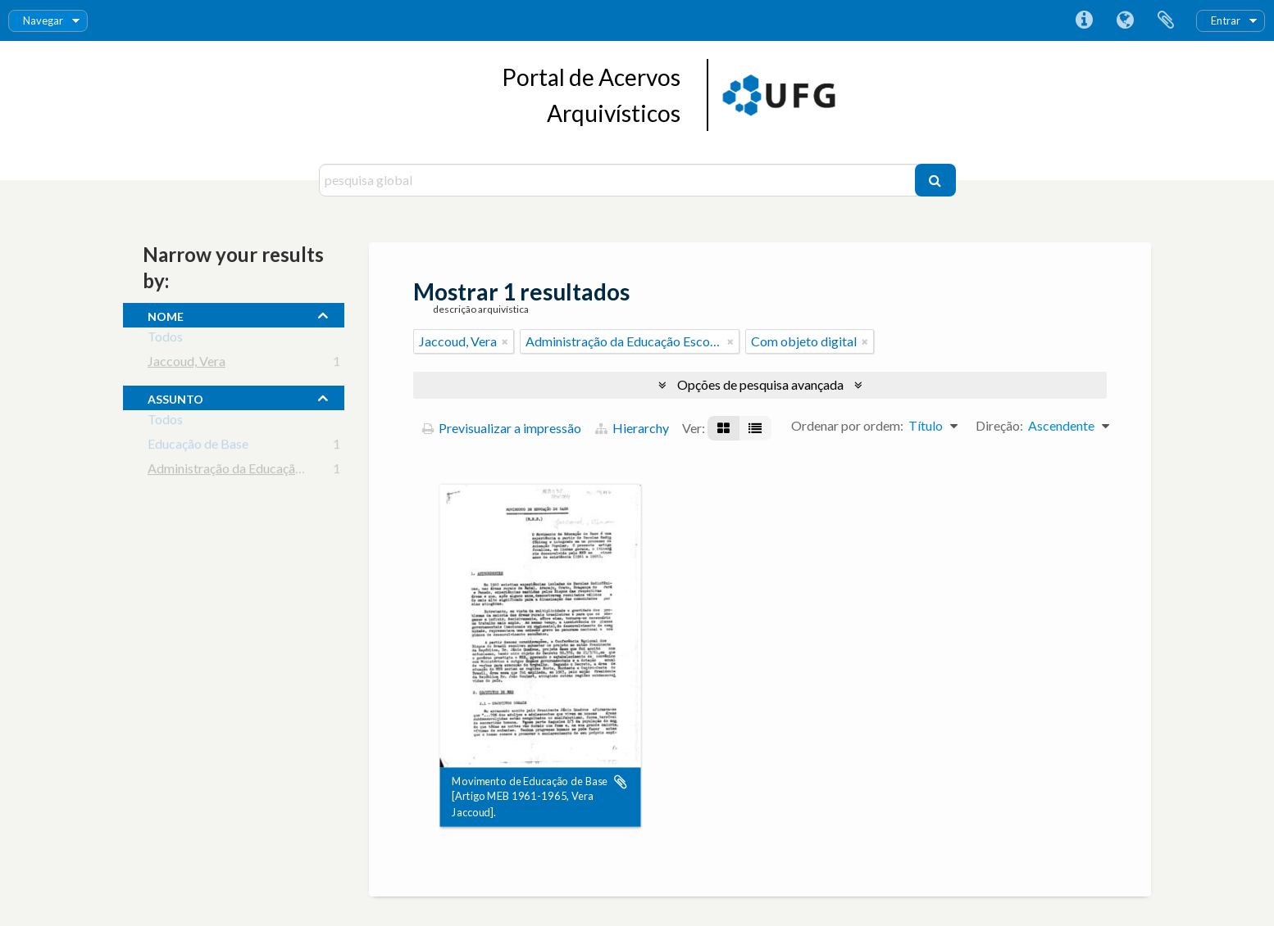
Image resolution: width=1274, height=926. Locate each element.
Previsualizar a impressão (501, 428)
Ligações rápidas (1083, 20)
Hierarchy (632, 428)
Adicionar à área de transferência (620, 782)
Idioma (1124, 20)
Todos (165, 339)
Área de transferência (1165, 20)
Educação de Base (198, 446)
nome (166, 314)
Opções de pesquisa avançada (760, 384)
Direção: (999, 425)
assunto (175, 397)
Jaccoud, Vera (186, 364)
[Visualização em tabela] (755, 428)
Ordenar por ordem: (847, 425)
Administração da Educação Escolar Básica (267, 471)
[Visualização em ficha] (723, 428)
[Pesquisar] (935, 180)
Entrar (1225, 20)
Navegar (43, 20)
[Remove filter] (505, 341)
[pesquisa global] (619, 180)
